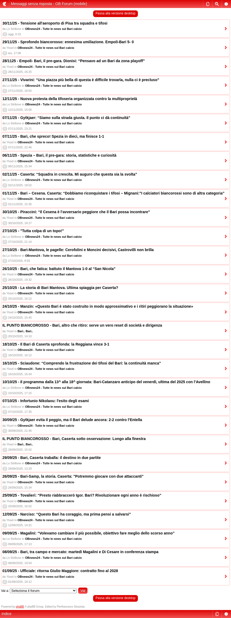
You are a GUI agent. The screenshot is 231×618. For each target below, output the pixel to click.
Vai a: (5, 591)
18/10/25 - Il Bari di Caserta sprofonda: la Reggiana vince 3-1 (55, 344)
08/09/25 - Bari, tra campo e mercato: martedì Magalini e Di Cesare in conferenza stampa (80, 552)
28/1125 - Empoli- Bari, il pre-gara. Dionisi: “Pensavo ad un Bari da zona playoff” (73, 61)
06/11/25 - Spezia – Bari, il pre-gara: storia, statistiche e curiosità (59, 155)
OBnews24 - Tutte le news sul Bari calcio (53, 28)
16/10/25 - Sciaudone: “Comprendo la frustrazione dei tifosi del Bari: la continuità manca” (81, 363)
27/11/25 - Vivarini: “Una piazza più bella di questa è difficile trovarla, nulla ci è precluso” (80, 80)
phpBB (20, 606)
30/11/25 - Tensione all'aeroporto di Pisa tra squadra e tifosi (54, 23)
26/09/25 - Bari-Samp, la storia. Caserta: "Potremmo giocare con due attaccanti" (73, 476)
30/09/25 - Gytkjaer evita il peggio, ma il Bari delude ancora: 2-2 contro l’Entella (72, 420)
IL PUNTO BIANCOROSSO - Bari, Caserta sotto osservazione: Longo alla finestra (74, 439)
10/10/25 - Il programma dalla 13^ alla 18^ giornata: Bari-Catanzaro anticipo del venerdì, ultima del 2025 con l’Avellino (106, 382)
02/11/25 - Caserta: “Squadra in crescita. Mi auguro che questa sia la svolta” (69, 174)
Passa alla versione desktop (115, 13)
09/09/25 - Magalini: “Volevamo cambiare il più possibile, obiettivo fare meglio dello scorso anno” (88, 533)
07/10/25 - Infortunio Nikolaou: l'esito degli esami (45, 401)
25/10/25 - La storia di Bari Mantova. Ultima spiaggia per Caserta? (60, 288)
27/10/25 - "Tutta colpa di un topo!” (33, 231)
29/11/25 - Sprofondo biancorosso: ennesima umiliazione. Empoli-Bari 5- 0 (68, 42)
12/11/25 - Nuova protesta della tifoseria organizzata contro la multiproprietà (69, 99)
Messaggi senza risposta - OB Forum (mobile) (49, 4)
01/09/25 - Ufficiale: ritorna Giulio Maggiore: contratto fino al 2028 (60, 571)
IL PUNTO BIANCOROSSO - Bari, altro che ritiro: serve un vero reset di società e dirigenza (82, 325)
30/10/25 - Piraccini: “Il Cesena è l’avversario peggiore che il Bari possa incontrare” (76, 212)
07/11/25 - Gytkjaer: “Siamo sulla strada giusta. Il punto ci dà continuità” (66, 118)
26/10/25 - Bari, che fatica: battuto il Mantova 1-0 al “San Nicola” (59, 269)
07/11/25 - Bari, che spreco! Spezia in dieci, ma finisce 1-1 (53, 136)
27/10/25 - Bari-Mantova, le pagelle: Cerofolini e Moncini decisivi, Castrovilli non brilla (78, 250)
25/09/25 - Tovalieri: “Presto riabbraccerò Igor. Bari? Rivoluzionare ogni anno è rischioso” (81, 495)
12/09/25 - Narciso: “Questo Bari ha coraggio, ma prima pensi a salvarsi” (66, 514)
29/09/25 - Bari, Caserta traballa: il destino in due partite (51, 457)
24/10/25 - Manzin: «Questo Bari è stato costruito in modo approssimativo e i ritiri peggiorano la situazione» (97, 306)
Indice (6, 614)
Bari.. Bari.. (25, 331)
